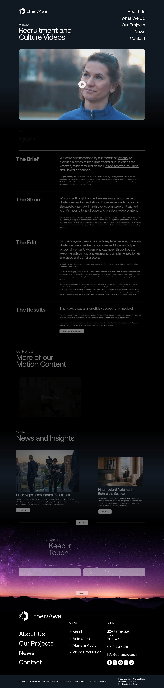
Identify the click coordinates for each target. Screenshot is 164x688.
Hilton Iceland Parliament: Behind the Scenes (118, 492)
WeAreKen (132, 681)
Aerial (77, 632)
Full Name (49, 567)
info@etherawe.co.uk (122, 654)
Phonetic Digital (139, 679)
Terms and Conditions (98, 681)
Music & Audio (85, 645)
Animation (81, 638)
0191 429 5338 (117, 646)
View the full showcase (69, 331)
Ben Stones (133, 684)
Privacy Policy (80, 681)
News (140, 31)
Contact (137, 38)
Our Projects (133, 24)
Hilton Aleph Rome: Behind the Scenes (40, 495)
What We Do (133, 18)
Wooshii (120, 158)
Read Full (20, 510)
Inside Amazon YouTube (119, 166)
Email (114, 567)
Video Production (87, 652)
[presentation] (35, 584)
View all (82, 525)
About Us (136, 11)
